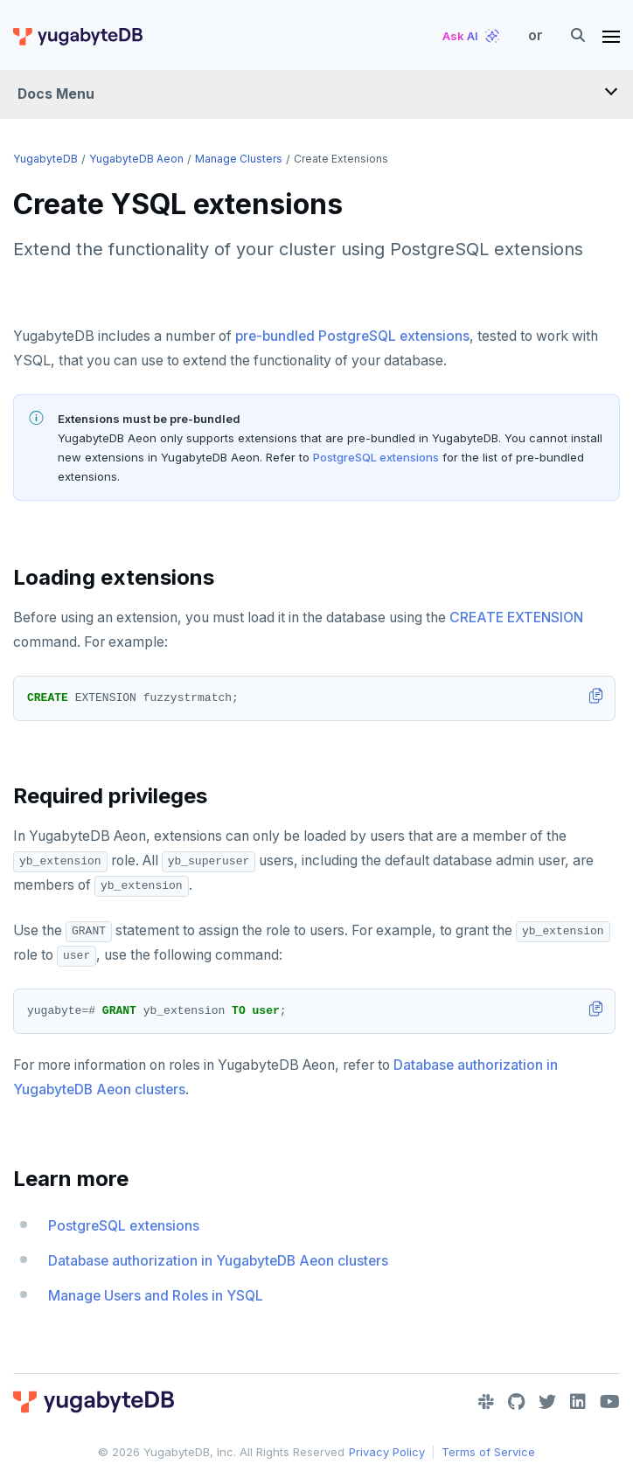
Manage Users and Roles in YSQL (155, 1295)
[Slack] (486, 1402)
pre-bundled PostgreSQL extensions (352, 336)
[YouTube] (610, 1402)
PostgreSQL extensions (376, 457)
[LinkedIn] (578, 1402)
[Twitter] (547, 1402)
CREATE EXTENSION (516, 617)
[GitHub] (516, 1402)
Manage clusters (238, 158)
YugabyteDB (45, 158)
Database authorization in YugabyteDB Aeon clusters (218, 1260)
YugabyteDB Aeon (136, 158)
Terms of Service (488, 1452)
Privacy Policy (387, 1452)
